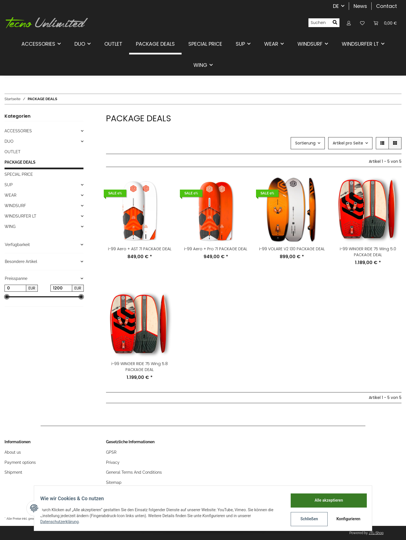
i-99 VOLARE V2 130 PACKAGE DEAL (292, 249)
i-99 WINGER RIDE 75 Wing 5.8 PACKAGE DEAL (139, 366)
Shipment (13, 472)
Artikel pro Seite (348, 143)
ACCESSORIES (18, 131)
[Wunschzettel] (362, 22)
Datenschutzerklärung (62, 521)
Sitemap (114, 482)
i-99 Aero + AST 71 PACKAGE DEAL (139, 249)
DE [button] (336, 6)
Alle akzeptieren (326, 500)
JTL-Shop (376, 533)
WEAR (10, 195)
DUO (9, 141)
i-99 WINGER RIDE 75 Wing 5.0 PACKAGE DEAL (368, 252)
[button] (349, 22)
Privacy (113, 462)
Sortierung (305, 143)
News (360, 6)
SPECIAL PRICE (19, 174)
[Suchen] (319, 23)
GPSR (111, 452)
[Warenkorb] (385, 22)
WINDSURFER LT (20, 216)
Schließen (306, 519)
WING (10, 226)
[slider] (6, 296)
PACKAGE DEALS (20, 162)
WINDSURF (15, 205)
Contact (386, 6)
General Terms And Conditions (134, 472)
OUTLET (13, 152)
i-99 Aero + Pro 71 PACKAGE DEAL (215, 249)
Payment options (20, 462)
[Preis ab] (15, 288)
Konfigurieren (346, 519)
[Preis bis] (61, 288)
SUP (9, 185)
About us (13, 452)
